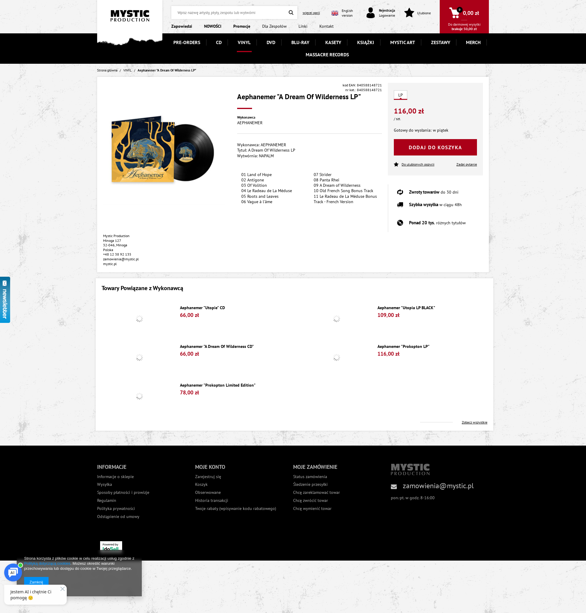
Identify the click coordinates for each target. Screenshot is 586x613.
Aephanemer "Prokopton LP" (403, 346)
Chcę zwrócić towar (310, 500)
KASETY (333, 42)
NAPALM (266, 155)
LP (400, 95)
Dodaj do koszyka (435, 147)
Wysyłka (104, 484)
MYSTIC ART (402, 42)
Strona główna (107, 70)
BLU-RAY (300, 42)
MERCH (473, 42)
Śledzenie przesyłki (310, 484)
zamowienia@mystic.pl (438, 485)
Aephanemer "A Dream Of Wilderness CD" (217, 346)
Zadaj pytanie (466, 164)
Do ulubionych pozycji (414, 164)
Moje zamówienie (315, 466)
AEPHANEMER (249, 122)
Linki (303, 26)
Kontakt (326, 26)
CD (219, 42)
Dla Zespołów (274, 26)
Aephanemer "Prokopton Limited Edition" (218, 385)
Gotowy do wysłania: (412, 130)
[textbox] (234, 12)
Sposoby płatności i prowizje (123, 492)
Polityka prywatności (116, 508)
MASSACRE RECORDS (327, 54)
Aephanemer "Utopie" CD (202, 307)
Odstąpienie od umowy (118, 516)
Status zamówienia (310, 476)
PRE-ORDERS (186, 42)
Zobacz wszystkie (474, 422)
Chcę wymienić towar (312, 508)
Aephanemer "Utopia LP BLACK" (406, 307)
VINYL (244, 42)
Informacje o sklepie (115, 476)
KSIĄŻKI (365, 42)
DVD (271, 42)
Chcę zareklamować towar (316, 492)
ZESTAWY (440, 42)
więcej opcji (311, 12)
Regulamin (106, 500)
